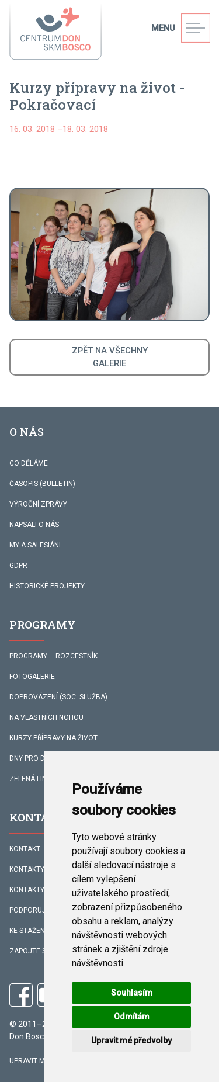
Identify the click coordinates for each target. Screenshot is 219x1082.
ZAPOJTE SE (29, 951)
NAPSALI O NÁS (34, 525)
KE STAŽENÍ (28, 931)
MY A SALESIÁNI (35, 545)
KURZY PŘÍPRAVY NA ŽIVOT (53, 738)
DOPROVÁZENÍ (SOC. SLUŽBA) (58, 697)
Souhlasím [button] (131, 992)
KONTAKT (24, 849)
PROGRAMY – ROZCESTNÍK (53, 656)
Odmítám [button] (132, 1016)
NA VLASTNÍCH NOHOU (46, 717)
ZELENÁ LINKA (32, 779)
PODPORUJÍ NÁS (36, 910)
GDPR (18, 565)
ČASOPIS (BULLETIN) (42, 484)
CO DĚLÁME (28, 463)
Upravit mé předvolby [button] (131, 1040)
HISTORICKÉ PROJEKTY (47, 586)
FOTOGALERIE (32, 676)
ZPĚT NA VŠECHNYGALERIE (110, 357)
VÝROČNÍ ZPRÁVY (38, 504)
